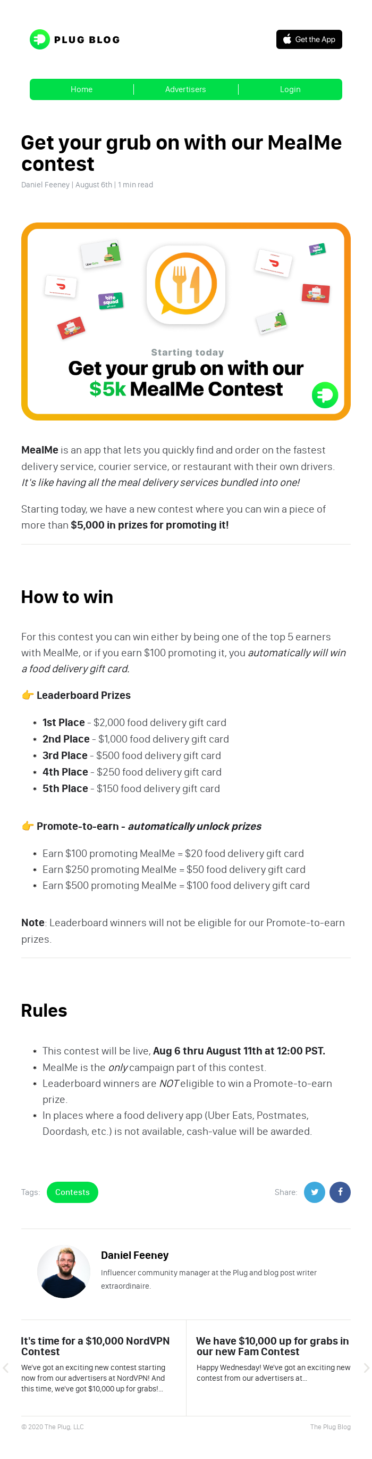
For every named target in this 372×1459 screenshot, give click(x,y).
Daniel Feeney (45, 184)
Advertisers (185, 89)
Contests (72, 1192)
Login (290, 89)
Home (81, 89)
